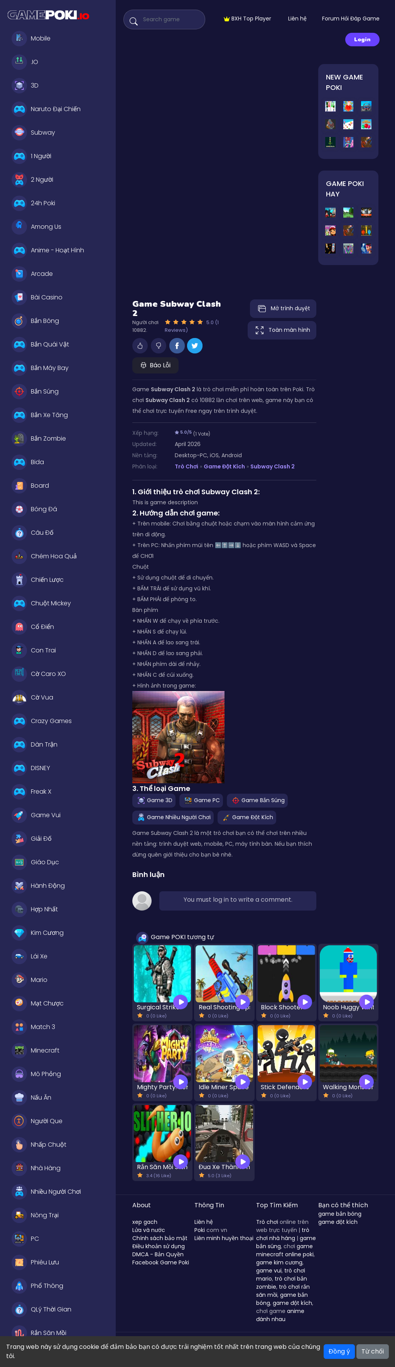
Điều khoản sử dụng (158, 1246)
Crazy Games (42, 721)
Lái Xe (29, 956)
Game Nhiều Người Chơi (173, 817)
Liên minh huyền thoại (223, 1238)
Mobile (31, 38)
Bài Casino (37, 297)
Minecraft (35, 1050)
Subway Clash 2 (272, 466)
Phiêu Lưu (35, 1262)
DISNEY (31, 768)
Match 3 (33, 1027)
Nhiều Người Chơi (46, 1192)
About (141, 1205)
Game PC (201, 800)
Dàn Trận (34, 744)
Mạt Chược (38, 1003)
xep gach (144, 1222)
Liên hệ (297, 18)
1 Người (31, 156)
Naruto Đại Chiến (46, 109)
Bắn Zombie (39, 438)
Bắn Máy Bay (40, 368)
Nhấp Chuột (39, 1144)
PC (25, 1239)
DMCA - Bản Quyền (158, 1254)
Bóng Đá (34, 509)
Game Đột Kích (224, 466)
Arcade (32, 274)
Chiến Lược (38, 580)
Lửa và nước (148, 1230)
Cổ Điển (33, 627)
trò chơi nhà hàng (282, 1234)
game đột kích (292, 1303)
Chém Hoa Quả (44, 556)
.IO (25, 62)
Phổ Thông (37, 1286)
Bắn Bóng (35, 321)
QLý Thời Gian (41, 1309)
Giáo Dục (35, 862)
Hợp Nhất (35, 909)
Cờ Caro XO (39, 674)
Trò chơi (267, 1222)
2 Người (32, 180)
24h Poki (33, 203)
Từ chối (372, 1351)
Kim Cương (38, 933)
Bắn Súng (35, 391)
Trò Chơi (186, 466)
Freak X (31, 791)
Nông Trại (35, 1215)
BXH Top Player (247, 18)
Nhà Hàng (36, 1168)
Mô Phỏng (36, 1074)
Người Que (37, 1121)
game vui (269, 1270)
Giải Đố (32, 839)
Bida (28, 462)
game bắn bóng (339, 1214)
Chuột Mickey (41, 603)
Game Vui (36, 815)
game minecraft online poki (285, 1250)
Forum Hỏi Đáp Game (351, 18)
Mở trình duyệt (283, 308)
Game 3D (153, 800)
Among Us (36, 227)
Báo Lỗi (155, 365)
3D (25, 85)
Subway (33, 132)
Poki (199, 1230)
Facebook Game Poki (160, 1262)
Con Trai (34, 650)
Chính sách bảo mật (159, 1238)
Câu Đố (33, 533)
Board (30, 485)
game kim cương (279, 1262)
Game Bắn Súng (257, 800)
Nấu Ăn (31, 1097)
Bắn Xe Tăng (40, 415)
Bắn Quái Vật (40, 344)
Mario (29, 980)
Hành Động (38, 886)
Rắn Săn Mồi (39, 1333)
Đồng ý (339, 1351)
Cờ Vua (32, 697)
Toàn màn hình (282, 330)
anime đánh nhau (280, 1315)
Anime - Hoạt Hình (48, 250)
